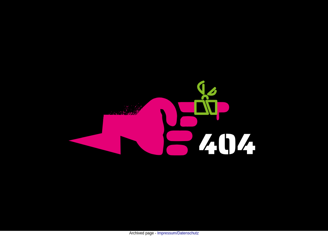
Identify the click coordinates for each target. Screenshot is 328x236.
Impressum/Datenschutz (178, 233)
